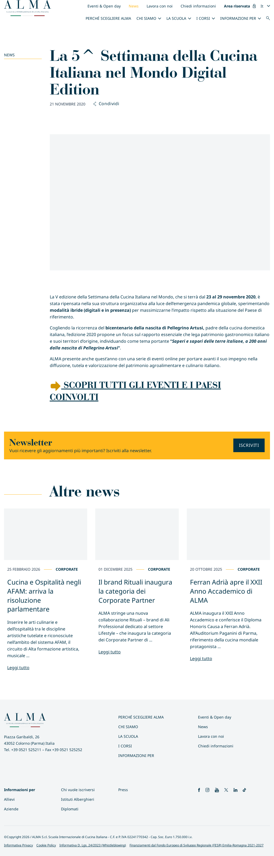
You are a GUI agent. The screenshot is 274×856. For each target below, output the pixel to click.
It (262, 6)
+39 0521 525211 (26, 749)
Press (123, 789)
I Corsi (203, 18)
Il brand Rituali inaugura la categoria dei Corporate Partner (135, 591)
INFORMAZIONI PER (238, 18)
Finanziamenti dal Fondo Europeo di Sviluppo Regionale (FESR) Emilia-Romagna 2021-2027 (197, 845)
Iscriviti (249, 445)
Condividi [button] (106, 103)
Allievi (9, 799)
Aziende (11, 808)
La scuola (176, 18)
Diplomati (69, 808)
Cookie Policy (46, 845)
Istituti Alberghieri (77, 799)
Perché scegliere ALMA (108, 18)
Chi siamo (146, 18)
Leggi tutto (18, 667)
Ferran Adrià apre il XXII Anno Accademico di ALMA (226, 591)
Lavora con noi (160, 6)
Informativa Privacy (18, 845)
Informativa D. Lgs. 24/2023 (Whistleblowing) (92, 845)
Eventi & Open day (104, 6)
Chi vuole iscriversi (78, 789)
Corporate (67, 569)
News (134, 6)
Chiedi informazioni (198, 6)
